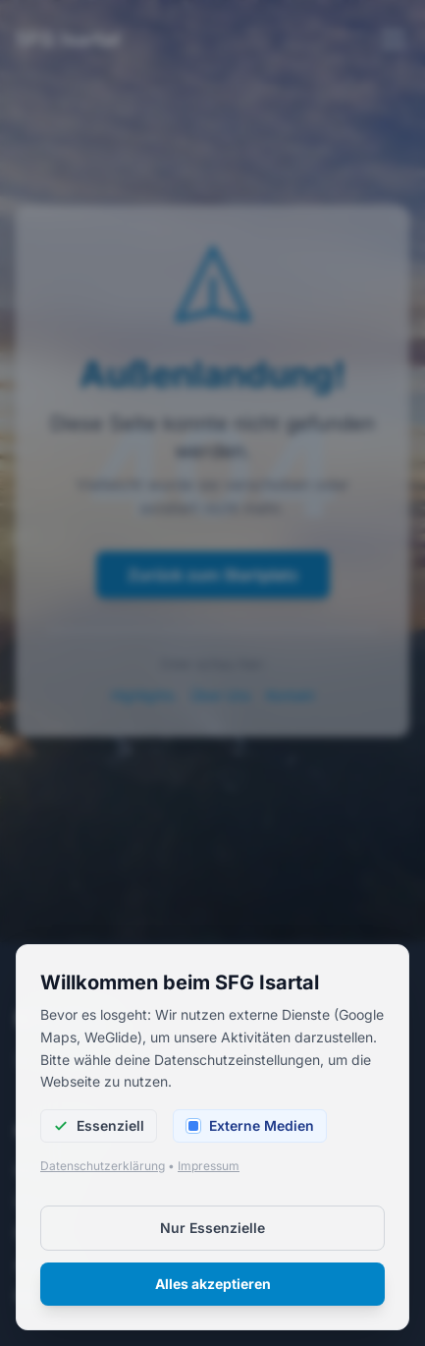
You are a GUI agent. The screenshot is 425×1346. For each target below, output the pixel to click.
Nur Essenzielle (212, 1234)
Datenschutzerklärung (102, 1172)
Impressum (208, 1172)
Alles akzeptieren (213, 1290)
